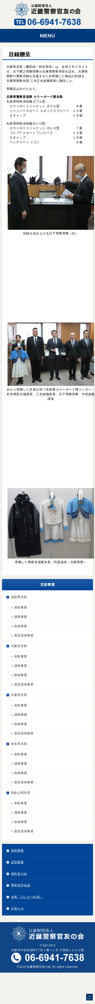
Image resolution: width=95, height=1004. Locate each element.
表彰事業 (20, 607)
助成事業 (20, 626)
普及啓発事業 (24, 635)
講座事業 (20, 617)
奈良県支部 (19, 744)
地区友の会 (19, 873)
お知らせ (17, 908)
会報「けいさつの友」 (27, 897)
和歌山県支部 (20, 792)
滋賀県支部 (19, 597)
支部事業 (17, 862)
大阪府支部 (19, 646)
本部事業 (17, 850)
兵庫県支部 (19, 695)
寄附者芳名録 (20, 885)
